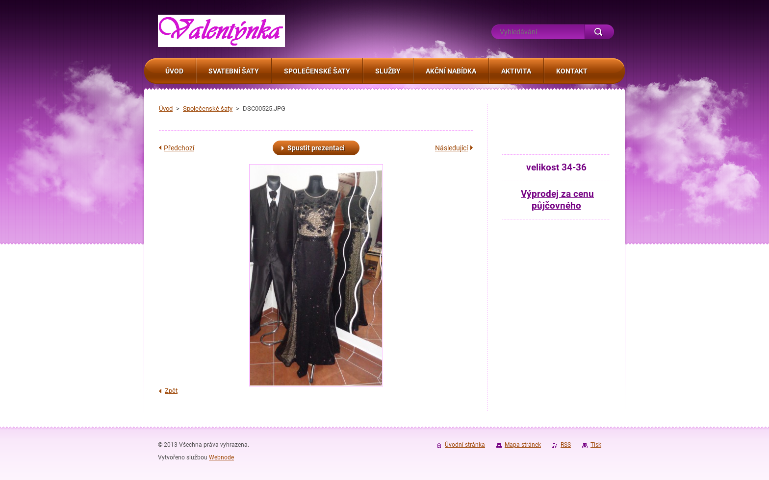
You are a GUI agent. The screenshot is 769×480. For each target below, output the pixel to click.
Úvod (166, 108)
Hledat (599, 31)
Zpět (171, 390)
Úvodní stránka (465, 444)
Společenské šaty (207, 108)
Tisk (595, 444)
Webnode (221, 457)
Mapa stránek (523, 444)
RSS (566, 444)
